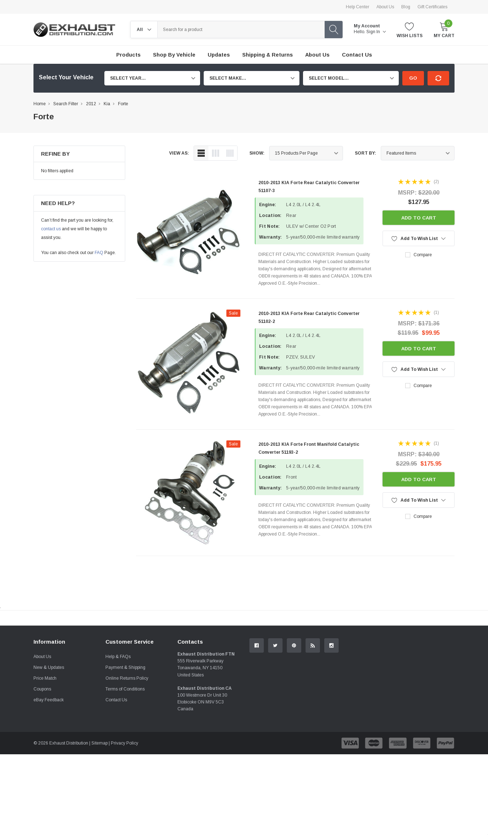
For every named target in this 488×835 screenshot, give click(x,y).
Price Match (45, 758)
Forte (123, 103)
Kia (107, 103)
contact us (51, 228)
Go (413, 78)
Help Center (357, 6)
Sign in (376, 32)
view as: (179, 153)
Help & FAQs (118, 737)
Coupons (42, 769)
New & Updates (48, 748)
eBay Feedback (48, 780)
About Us (385, 6)
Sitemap (99, 823)
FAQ (99, 252)
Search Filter (65, 103)
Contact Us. (427, 677)
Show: (257, 153)
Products (128, 55)
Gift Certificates (432, 6)
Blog (405, 6)
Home (39, 103)
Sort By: (365, 153)
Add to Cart (418, 218)
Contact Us (116, 780)
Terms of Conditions (125, 769)
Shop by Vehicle (174, 55)
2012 (91, 103)
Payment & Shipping (125, 748)
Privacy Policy (124, 823)
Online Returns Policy (126, 758)
